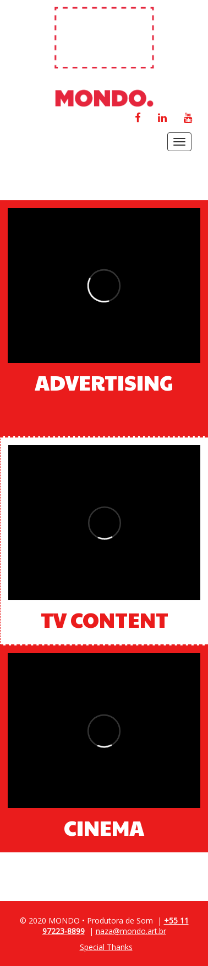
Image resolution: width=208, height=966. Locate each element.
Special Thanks (106, 947)
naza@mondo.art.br (131, 931)
